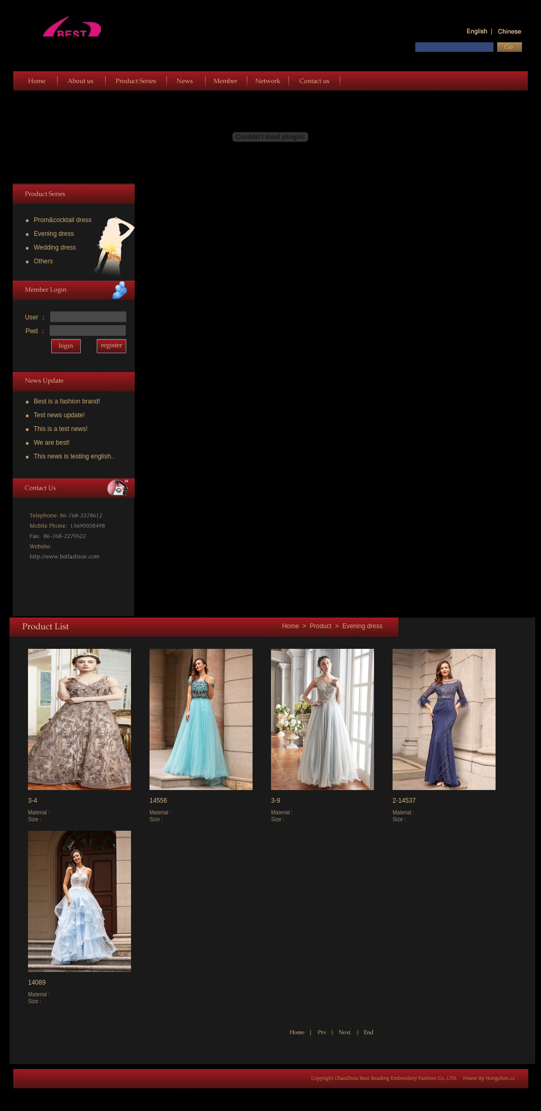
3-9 (275, 800)
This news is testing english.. (70, 456)
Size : (35, 819)
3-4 (32, 800)
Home (290, 626)
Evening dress (50, 233)
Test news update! (55, 415)
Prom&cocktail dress (58, 220)
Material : (39, 812)
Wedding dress (51, 247)
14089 (36, 982)
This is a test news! (57, 429)
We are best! (48, 442)
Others (39, 261)
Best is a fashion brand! (63, 401)
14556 (158, 800)
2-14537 (404, 800)
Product (320, 626)
